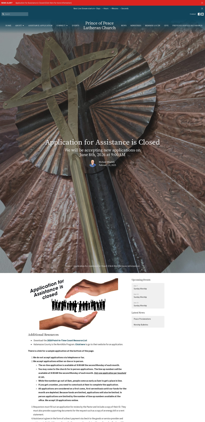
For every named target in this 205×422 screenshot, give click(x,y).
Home (8, 25)
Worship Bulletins (141, 324)
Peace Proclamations (142, 319)
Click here (80, 344)
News (124, 25)
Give (166, 25)
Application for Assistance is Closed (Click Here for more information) (44, 3)
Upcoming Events (141, 279)
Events (75, 25)
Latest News (138, 312)
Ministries (135, 25)
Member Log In (152, 25)
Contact (193, 14)
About (19, 25)
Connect (62, 25)
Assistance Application (40, 25)
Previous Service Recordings (187, 25)
